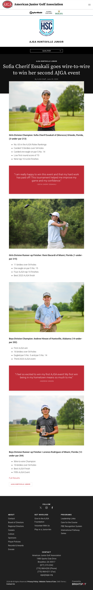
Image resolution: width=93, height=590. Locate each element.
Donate (11, 549)
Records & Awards (16, 545)
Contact (11, 518)
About (11, 515)
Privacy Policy (32, 582)
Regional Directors (16, 526)
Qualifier (46, 51)
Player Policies (14, 542)
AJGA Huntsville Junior (46, 61)
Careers (11, 530)
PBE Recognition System (71, 526)
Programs (66, 515)
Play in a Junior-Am (43, 529)
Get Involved (41, 515)
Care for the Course (69, 522)
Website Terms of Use (47, 582)
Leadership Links (68, 518)
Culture (11, 534)
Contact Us (10, 584)
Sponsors (12, 538)
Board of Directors (16, 522)
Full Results (14, 478)
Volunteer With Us (42, 526)
